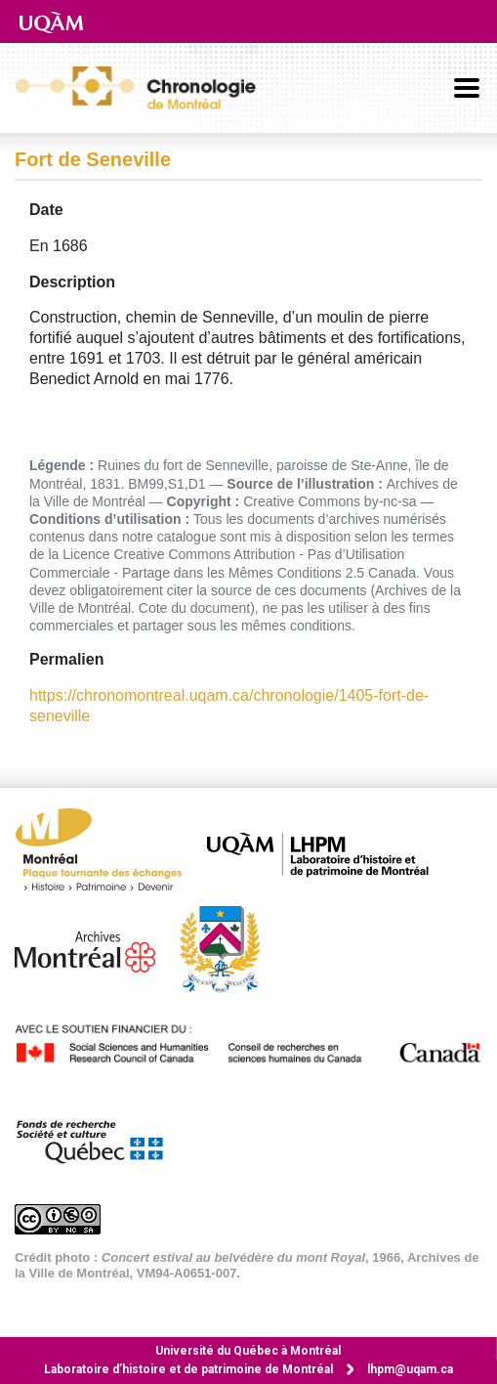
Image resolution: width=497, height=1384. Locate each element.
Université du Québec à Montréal (248, 1351)
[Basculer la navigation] (466, 88)
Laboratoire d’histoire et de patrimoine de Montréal (188, 1369)
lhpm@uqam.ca (410, 1369)
